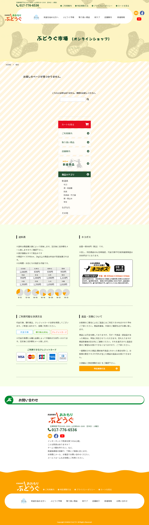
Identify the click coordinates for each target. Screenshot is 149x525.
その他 (65, 212)
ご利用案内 (66, 5)
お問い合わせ (122, 501)
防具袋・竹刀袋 (70, 195)
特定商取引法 (81, 5)
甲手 (65, 202)
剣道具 (65, 180)
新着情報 (121, 17)
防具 (65, 191)
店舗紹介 (96, 501)
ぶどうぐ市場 (68, 17)
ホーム (36, 17)
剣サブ (97, 17)
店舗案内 (108, 17)
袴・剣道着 (68, 188)
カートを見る (122, 5)
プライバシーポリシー (102, 5)
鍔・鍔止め (68, 198)
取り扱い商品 (84, 17)
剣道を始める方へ (51, 17)
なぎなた (66, 207)
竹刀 (65, 184)
